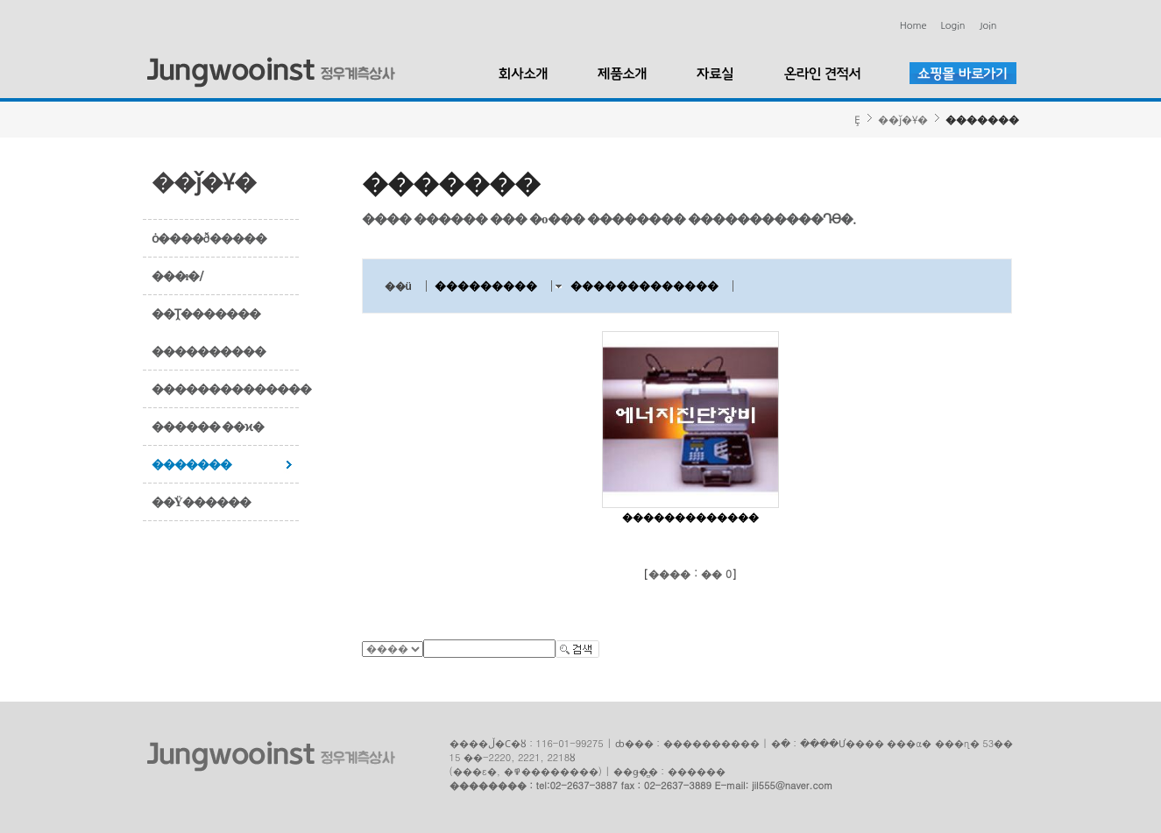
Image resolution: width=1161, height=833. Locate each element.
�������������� (226, 389)
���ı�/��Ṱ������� (206, 295)
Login (953, 26)
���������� (208, 351)
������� (191, 464)
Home (913, 26)
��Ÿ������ (201, 502)
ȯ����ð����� (209, 238)
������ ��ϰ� (208, 426)
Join (988, 26)
